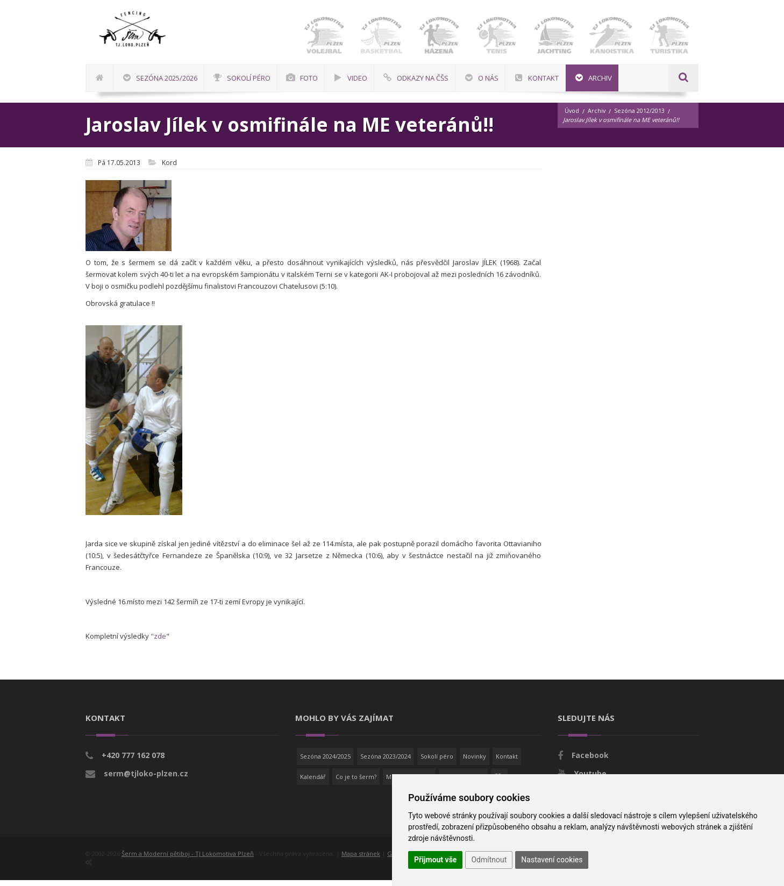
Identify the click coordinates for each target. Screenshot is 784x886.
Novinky (474, 762)
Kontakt (507, 762)
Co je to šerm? (356, 782)
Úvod (572, 117)
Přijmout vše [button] (435, 859)
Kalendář (313, 782)
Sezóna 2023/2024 (385, 762)
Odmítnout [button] (489, 859)
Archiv (597, 117)
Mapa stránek (360, 859)
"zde (158, 642)
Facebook (590, 761)
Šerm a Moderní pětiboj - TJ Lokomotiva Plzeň (188, 859)
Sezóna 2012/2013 (640, 117)
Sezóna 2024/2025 (325, 762)
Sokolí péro (436, 762)
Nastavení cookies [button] (551, 859)
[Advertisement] (749, 325)
